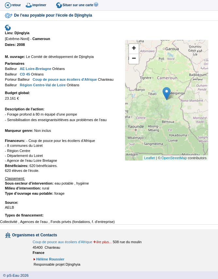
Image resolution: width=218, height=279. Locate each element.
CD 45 (24, 74)
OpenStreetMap (174, 158)
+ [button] (134, 49)
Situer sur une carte (78, 5)
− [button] (134, 59)
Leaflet (149, 158)
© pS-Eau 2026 (14, 275)
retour (16, 5)
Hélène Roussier (50, 259)
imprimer (39, 5)
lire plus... (104, 242)
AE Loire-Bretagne (35, 69)
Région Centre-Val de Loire (42, 85)
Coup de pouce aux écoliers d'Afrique (64, 79)
